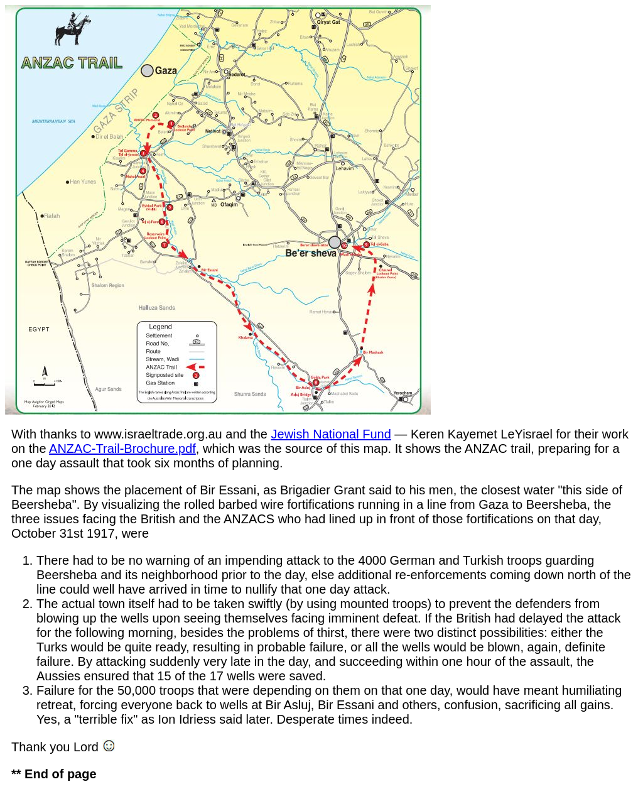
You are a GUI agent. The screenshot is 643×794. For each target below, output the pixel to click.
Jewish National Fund (331, 434)
